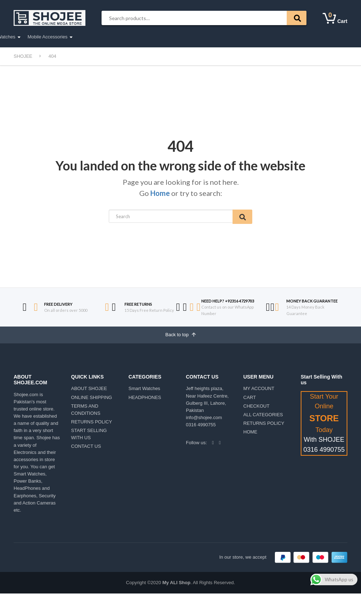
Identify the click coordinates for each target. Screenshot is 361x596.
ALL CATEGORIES (263, 417)
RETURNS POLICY (91, 424)
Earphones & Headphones (114, 36)
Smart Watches (169, 36)
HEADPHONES (144, 399)
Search (296, 18)
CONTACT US (86, 448)
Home (160, 193)
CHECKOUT (256, 408)
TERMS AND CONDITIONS (85, 412)
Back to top (180, 336)
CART (249, 399)
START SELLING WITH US (89, 436)
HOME (250, 434)
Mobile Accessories (217, 36)
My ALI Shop (176, 585)
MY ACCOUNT (258, 391)
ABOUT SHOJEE (89, 391)
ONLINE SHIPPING (91, 399)
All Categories (36, 37)
